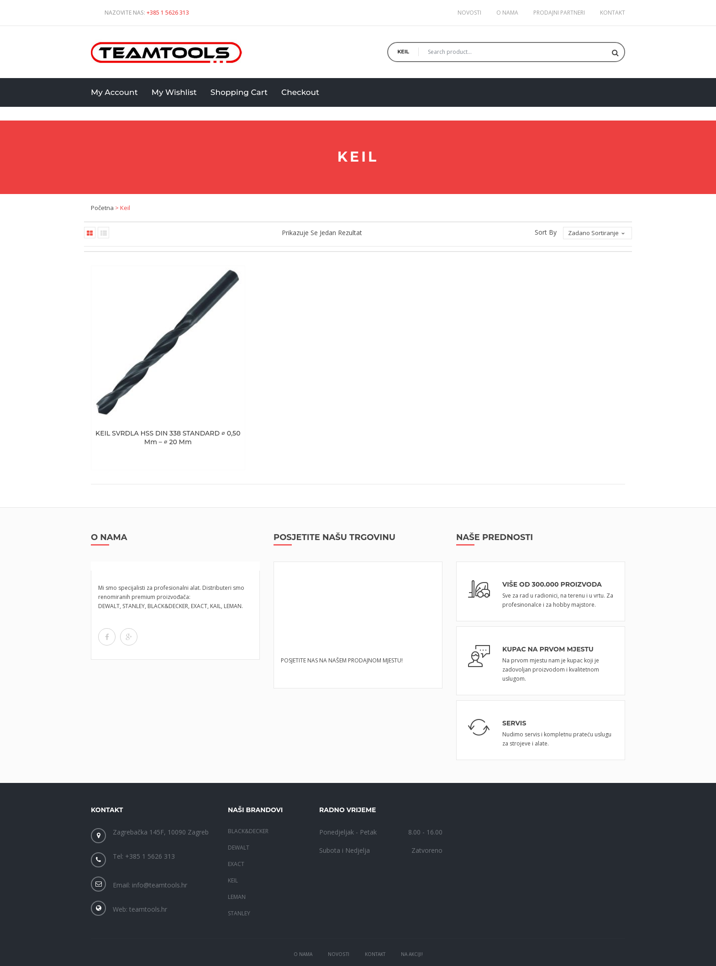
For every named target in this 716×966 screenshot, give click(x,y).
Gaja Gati (432, 952)
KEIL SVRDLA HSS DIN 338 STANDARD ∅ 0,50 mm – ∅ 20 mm (152, 407)
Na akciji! (412, 924)
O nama (507, 12)
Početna (102, 208)
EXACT (236, 833)
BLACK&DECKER (248, 800)
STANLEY (239, 883)
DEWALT (238, 817)
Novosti (469, 12)
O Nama (303, 924)
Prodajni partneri (559, 12)
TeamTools (313, 952)
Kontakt (612, 12)
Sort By (546, 232)
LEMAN (237, 866)
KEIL (233, 850)
